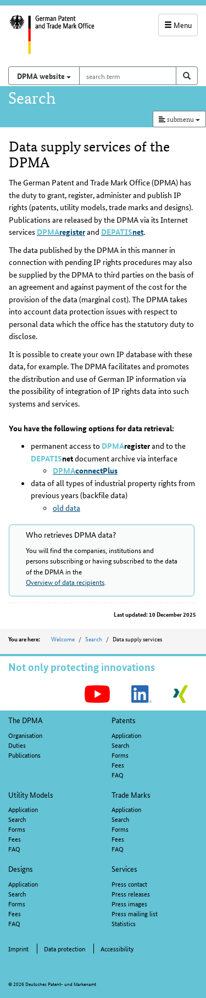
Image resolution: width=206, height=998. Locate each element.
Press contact (129, 883)
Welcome (63, 639)
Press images (129, 903)
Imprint (18, 948)
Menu (178, 24)
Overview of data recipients (65, 582)
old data (66, 507)
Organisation (25, 735)
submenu (179, 119)
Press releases (131, 893)
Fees (118, 764)
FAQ (118, 774)
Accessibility (117, 948)
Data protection (64, 948)
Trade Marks (131, 794)
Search (93, 639)
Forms (120, 754)
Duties (17, 745)
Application (126, 735)
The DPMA (25, 719)
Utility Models (30, 794)
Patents (124, 719)
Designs (20, 868)
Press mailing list (135, 913)
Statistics (124, 923)
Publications (24, 754)
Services (124, 868)
